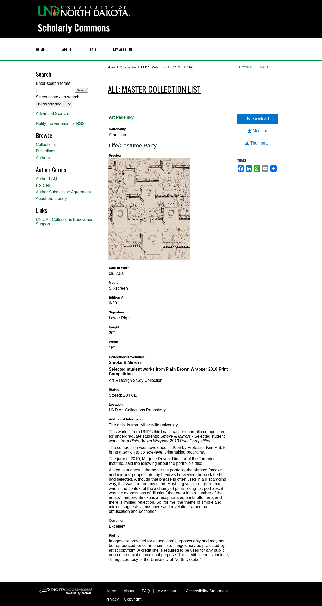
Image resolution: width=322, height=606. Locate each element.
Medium (257, 131)
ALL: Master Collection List (154, 89)
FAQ (146, 591)
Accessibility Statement (207, 591)
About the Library (51, 198)
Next (263, 66)
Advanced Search (52, 113)
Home (111, 67)
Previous (246, 66)
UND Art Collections (153, 67)
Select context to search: (58, 97)
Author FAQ (46, 178)
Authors (43, 158)
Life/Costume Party (133, 145)
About (129, 591)
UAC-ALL (176, 67)
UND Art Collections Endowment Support (65, 221)
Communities (128, 67)
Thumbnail (257, 143)
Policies (43, 185)
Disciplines (45, 151)
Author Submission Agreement (63, 192)
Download (257, 118)
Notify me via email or (60, 123)
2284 (190, 67)
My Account (168, 591)
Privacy (112, 599)
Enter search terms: (54, 83)
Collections (46, 144)
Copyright (132, 599)
